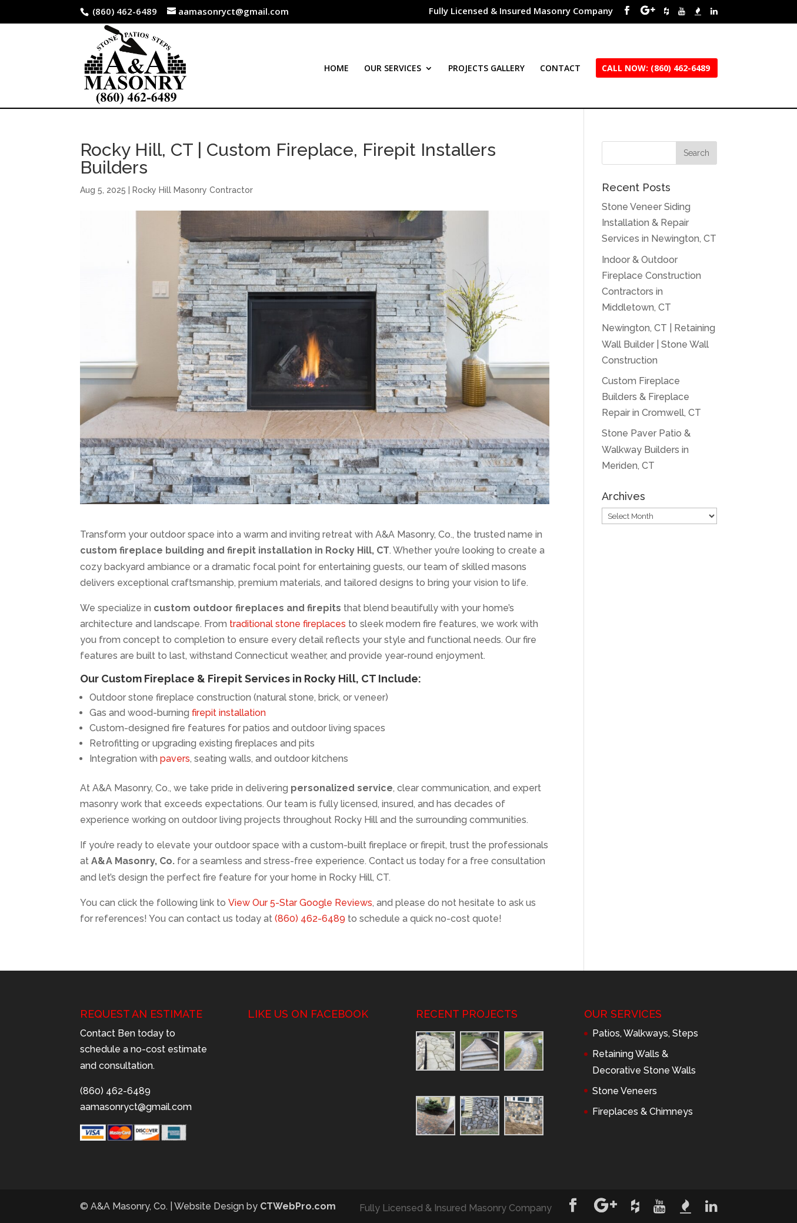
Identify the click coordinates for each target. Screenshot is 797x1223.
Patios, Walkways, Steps (645, 1033)
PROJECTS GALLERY (486, 69)
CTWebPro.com (298, 1206)
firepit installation (229, 712)
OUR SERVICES (392, 69)
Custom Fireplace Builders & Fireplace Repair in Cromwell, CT (651, 396)
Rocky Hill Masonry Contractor (192, 190)
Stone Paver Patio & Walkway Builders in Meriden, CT (646, 449)
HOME (336, 69)
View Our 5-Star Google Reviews (300, 902)
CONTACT (560, 69)
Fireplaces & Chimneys (642, 1111)
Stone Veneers (624, 1091)
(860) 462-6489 (310, 918)
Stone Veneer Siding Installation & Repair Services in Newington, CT (659, 222)
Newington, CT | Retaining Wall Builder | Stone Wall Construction (658, 343)
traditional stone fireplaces (287, 623)
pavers (175, 758)
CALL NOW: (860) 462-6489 (656, 69)
